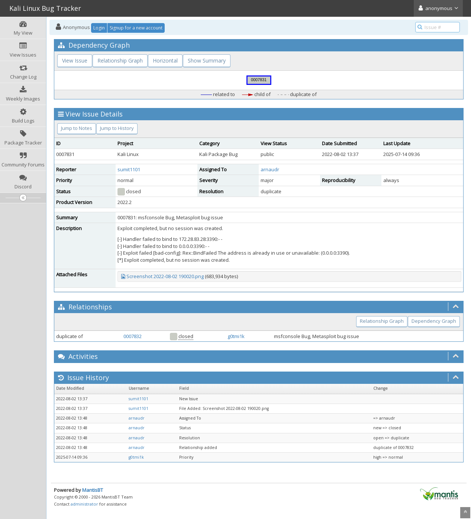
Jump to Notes (76, 128)
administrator (84, 504)
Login (99, 28)
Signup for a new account (136, 28)
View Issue (74, 60)
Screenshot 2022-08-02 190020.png (165, 276)
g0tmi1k (236, 336)
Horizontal (165, 60)
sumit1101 (128, 169)
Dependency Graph (434, 321)
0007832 (132, 336)
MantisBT (92, 490)
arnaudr (270, 169)
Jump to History (117, 128)
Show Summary (207, 60)
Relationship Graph (120, 60)
